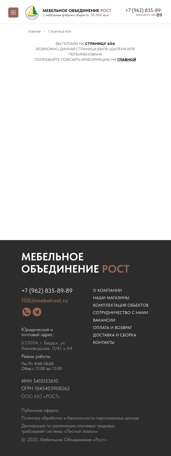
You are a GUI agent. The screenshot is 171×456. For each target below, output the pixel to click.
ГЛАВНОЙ (126, 60)
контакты (103, 342)
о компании (107, 290)
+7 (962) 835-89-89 (47, 290)
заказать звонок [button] (149, 14)
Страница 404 (59, 31)
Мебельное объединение (75, 262)
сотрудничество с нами (120, 312)
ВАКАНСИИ (104, 320)
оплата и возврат (112, 327)
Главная (34, 31)
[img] (32, 13)
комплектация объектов (121, 305)
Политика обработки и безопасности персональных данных (80, 418)
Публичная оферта (39, 410)
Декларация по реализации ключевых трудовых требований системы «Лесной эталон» (68, 428)
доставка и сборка (114, 335)
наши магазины (111, 297)
